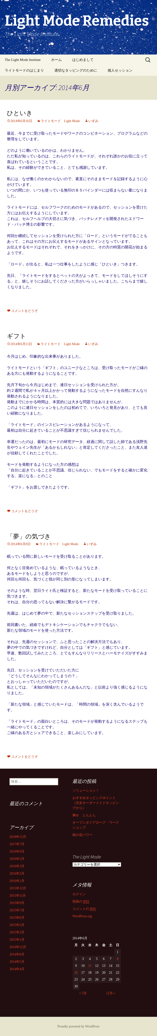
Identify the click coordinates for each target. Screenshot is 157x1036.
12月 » (110, 993)
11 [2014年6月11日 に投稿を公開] (89, 966)
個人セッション (120, 70)
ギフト (16, 336)
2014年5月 (17, 961)
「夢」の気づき (29, 536)
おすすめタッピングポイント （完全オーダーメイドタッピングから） (95, 803)
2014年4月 (17, 969)
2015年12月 (18, 888)
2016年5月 (17, 859)
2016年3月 (17, 866)
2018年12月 (18, 837)
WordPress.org (82, 916)
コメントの (84, 909)
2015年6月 (17, 917)
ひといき (20, 113)
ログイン (79, 894)
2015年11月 (18, 895)
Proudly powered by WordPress (78, 1026)
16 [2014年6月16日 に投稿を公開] (76, 972)
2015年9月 (17, 903)
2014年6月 (17, 954)
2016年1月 (17, 881)
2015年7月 (17, 910)
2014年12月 (18, 947)
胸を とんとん (84, 815)
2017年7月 (17, 844)
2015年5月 (17, 925)
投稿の (80, 902)
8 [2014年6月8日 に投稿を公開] (117, 959)
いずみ (93, 121)
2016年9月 (17, 851)
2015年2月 (17, 932)
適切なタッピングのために (75, 70)
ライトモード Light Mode (60, 121)
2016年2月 (17, 873)
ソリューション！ (85, 790)
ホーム (56, 60)
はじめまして (83, 60)
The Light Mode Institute (23, 60)
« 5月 (83, 993)
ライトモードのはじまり (24, 70)
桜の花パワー (82, 835)
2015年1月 (17, 939)
